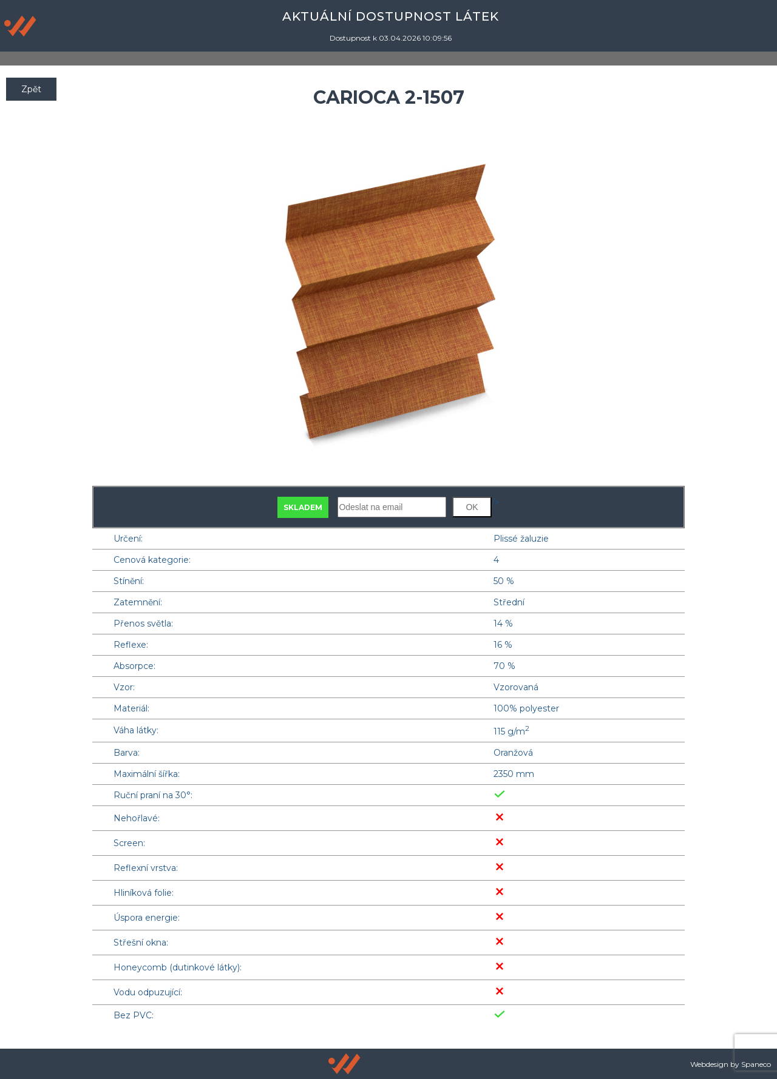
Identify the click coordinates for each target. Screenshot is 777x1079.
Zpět (31, 89)
